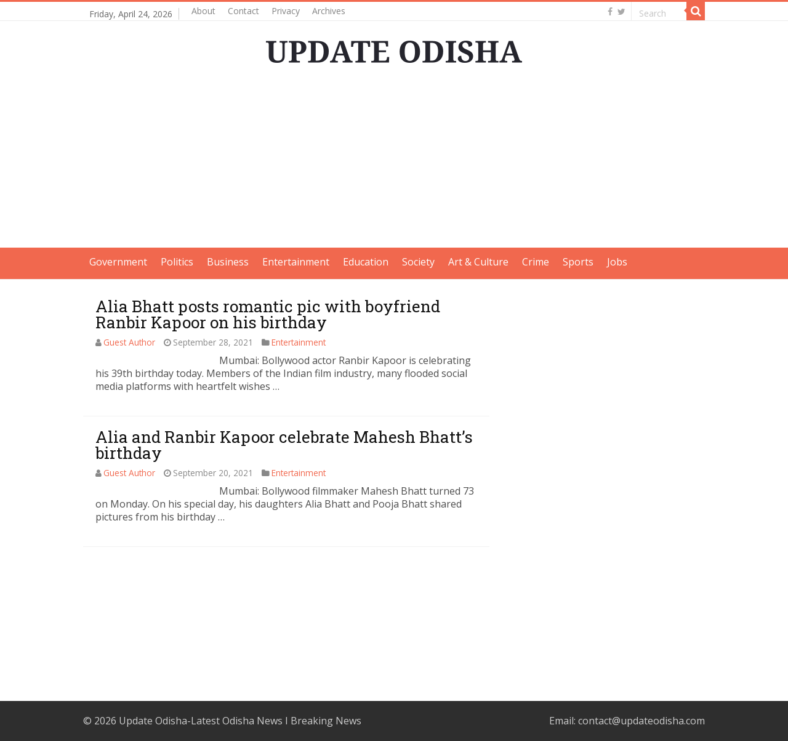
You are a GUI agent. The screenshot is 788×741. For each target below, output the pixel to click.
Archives (328, 11)
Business (228, 262)
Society (418, 262)
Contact (243, 11)
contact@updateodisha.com (641, 720)
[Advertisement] (394, 161)
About (203, 11)
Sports (578, 262)
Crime (535, 262)
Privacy (285, 11)
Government (118, 262)
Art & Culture (478, 262)
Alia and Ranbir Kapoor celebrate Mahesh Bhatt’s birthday (284, 444)
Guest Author (129, 342)
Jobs (617, 262)
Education (365, 262)
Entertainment (295, 262)
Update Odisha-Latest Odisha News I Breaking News (240, 720)
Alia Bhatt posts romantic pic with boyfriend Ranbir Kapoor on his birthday (267, 314)
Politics (177, 262)
